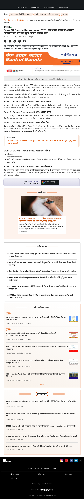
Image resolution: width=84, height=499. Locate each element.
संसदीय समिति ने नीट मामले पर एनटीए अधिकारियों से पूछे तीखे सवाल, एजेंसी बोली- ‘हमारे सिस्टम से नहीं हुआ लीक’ (42, 264)
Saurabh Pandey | (9, 37)
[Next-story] (42, 207)
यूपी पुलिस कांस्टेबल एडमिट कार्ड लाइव (47, 14)
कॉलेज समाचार (63, 7)
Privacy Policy (36, 484)
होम (5, 20)
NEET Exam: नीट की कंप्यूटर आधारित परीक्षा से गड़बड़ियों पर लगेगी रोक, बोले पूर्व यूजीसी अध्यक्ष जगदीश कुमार (40, 279)
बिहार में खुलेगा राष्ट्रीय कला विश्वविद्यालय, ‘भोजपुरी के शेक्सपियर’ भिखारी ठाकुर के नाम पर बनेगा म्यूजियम (42, 271)
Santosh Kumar (23, 231)
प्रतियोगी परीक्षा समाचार (22, 20)
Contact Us (38, 468)
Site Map (47, 468)
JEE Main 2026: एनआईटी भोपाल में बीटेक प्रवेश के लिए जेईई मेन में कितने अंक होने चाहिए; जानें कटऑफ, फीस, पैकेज (41, 296)
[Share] (5, 41)
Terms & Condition (46, 484)
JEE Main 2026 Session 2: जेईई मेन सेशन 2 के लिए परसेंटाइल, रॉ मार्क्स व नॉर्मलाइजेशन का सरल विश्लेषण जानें (42, 287)
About (30, 468)
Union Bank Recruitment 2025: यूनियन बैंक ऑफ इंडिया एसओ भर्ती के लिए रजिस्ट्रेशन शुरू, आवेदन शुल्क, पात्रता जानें (42, 142)
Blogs (54, 468)
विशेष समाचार (35, 7)
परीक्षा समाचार (49, 7)
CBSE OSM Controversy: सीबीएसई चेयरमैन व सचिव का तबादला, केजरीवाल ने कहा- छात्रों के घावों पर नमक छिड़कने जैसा (42, 255)
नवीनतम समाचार (22, 7)
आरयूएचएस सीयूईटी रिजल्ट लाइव (20, 14)
